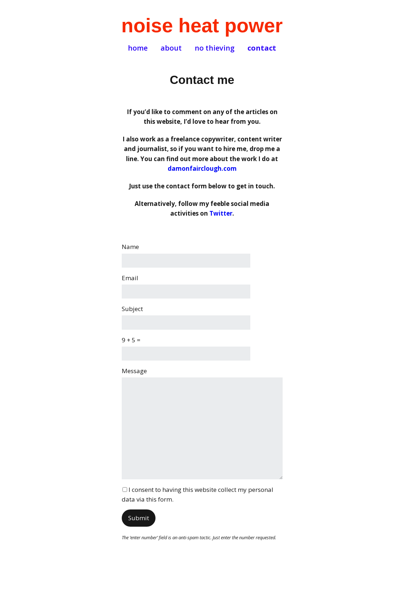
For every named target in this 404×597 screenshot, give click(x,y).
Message (134, 371)
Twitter (220, 213)
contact (261, 48)
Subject (132, 309)
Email (130, 278)
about (171, 48)
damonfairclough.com (202, 168)
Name (130, 247)
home (138, 48)
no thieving (214, 48)
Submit (138, 518)
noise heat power (202, 25)
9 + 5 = (131, 340)
